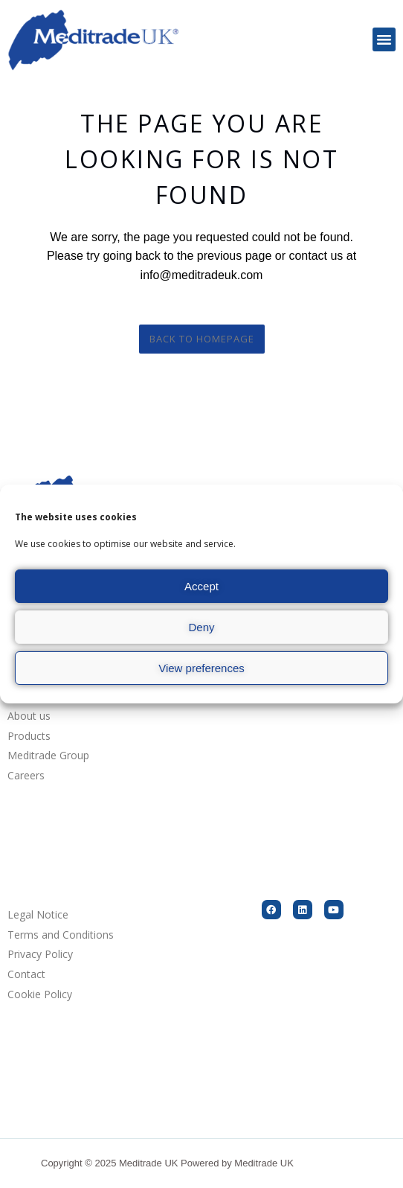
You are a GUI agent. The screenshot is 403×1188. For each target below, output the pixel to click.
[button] (384, 39)
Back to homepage (201, 338)
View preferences (201, 668)
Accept (201, 586)
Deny (201, 627)
